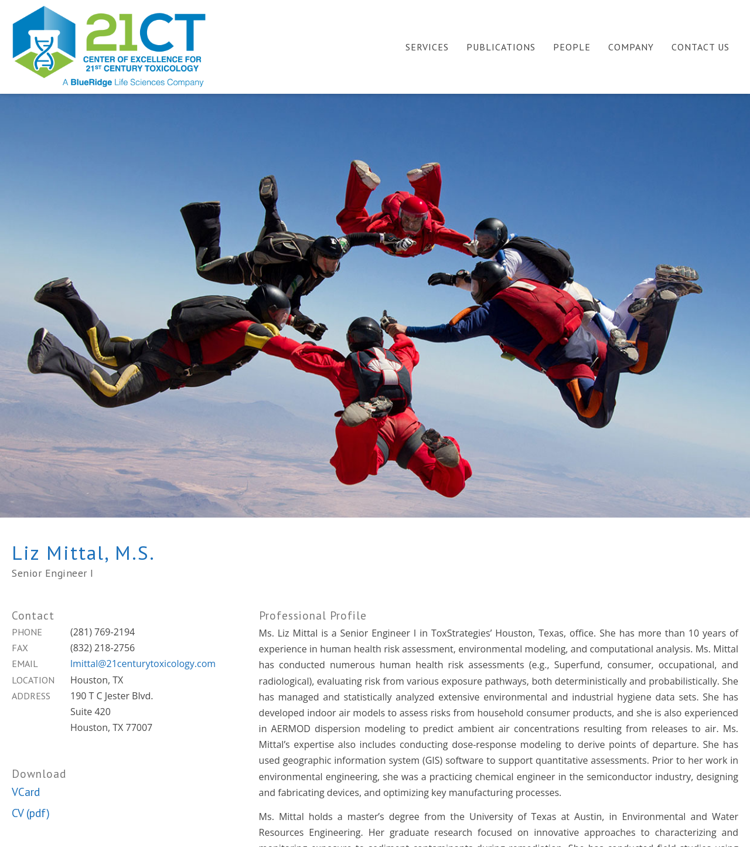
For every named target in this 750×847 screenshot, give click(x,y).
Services (427, 47)
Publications (501, 47)
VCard (26, 791)
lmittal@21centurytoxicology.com (143, 663)
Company (631, 47)
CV (17, 812)
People (572, 47)
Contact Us (700, 47)
